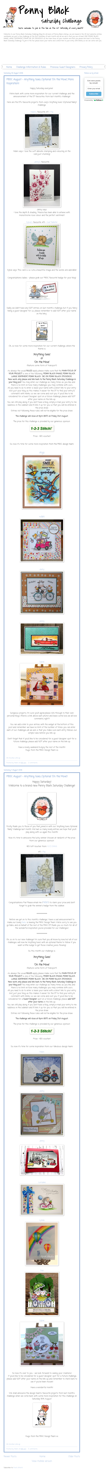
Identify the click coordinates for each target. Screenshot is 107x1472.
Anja (41, 453)
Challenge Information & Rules (31, 67)
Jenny (41, 621)
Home (9, 67)
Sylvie (41, 661)
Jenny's (37, 161)
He (42, 1051)
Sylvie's (29, 222)
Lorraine (42, 1182)
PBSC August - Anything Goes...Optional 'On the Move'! (37, 776)
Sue (42, 1270)
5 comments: (33, 1449)
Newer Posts (10, 1456)
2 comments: (33, 763)
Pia (52, 111)
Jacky (41, 569)
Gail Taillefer (52, 222)
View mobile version (42, 1461)
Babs (24, 922)
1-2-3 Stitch (52, 846)
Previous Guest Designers (62, 67)
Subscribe (93, 94)
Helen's (34, 111)
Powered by (93, 100)
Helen (46, 902)
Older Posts (74, 1456)
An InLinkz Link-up (13, 758)
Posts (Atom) (18, 1468)
